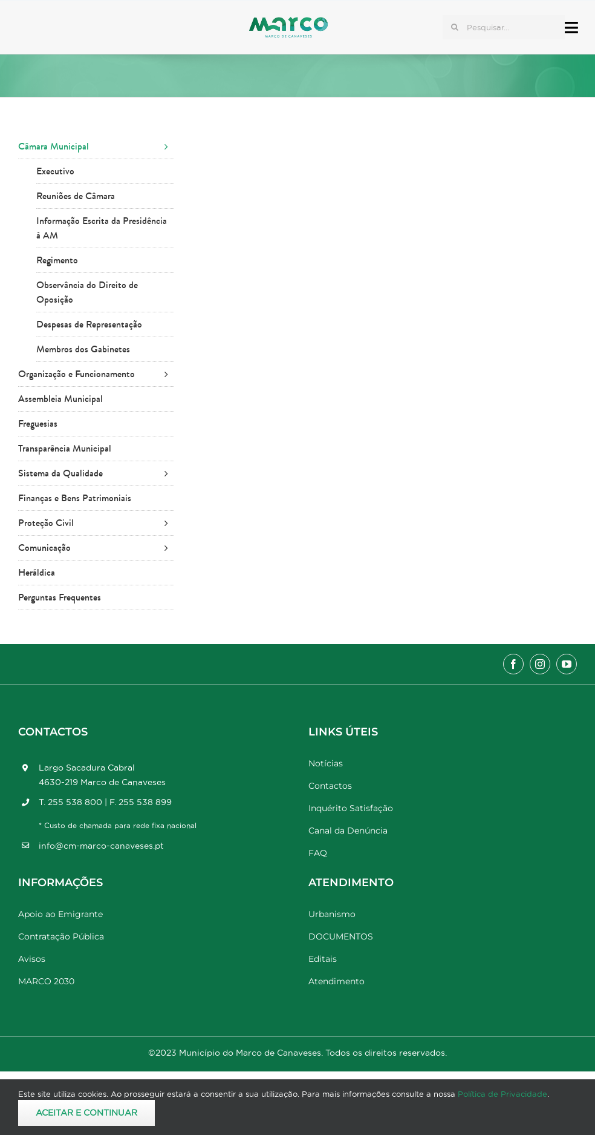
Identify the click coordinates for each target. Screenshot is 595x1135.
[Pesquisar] (455, 27)
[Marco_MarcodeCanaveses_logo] (288, 22)
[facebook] (513, 664)
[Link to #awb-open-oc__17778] (571, 27)
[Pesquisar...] (504, 27)
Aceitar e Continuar (86, 1112)
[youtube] (566, 664)
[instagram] (540, 664)
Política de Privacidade (502, 1094)
